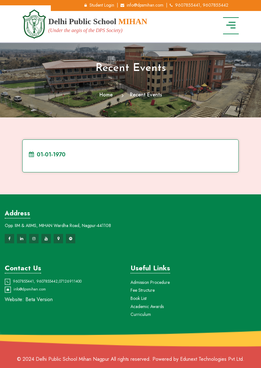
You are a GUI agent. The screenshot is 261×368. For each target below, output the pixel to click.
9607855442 (47, 291)
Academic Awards (147, 330)
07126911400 (70, 291)
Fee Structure (142, 314)
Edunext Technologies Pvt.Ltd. (212, 359)
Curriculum (140, 338)
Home (106, 94)
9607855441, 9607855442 (199, 5)
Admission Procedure (150, 306)
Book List (138, 322)
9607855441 (23, 291)
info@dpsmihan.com (141, 5)
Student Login (99, 5)
